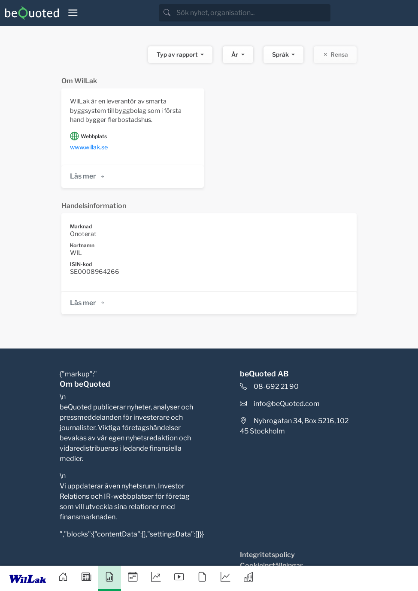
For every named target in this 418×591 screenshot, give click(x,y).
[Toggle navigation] (73, 13)
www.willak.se (89, 147)
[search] (252, 12)
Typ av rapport (178, 54)
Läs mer (88, 176)
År (235, 54)
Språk (281, 54)
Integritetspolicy (267, 555)
